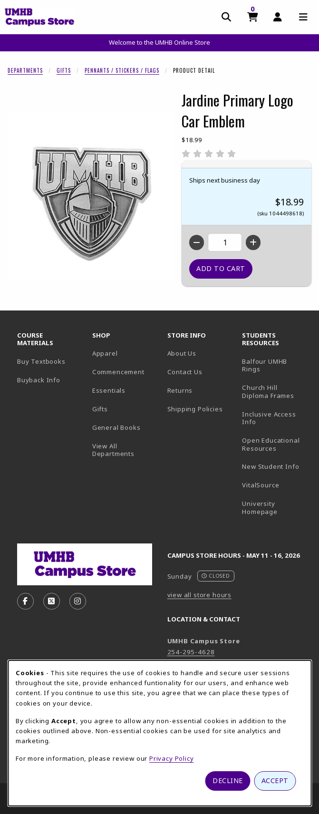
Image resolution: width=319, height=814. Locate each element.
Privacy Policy (171, 758)
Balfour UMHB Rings (275, 365)
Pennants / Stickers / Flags (122, 70)
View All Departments (113, 450)
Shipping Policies (195, 409)
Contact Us (185, 372)
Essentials (109, 390)
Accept (275, 780)
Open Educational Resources (271, 444)
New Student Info (270, 466)
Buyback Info (38, 380)
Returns (180, 390)
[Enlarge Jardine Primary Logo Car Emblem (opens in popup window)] (91, 196)
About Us (182, 353)
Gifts (64, 70)
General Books (116, 427)
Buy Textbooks (41, 361)
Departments (25, 70)
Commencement (118, 372)
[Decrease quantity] (196, 242)
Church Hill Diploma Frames (275, 391)
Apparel (105, 353)
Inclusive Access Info (269, 418)
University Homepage (275, 507)
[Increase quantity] (253, 242)
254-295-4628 (191, 652)
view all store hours (199, 595)
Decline (228, 780)
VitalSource (275, 484)
